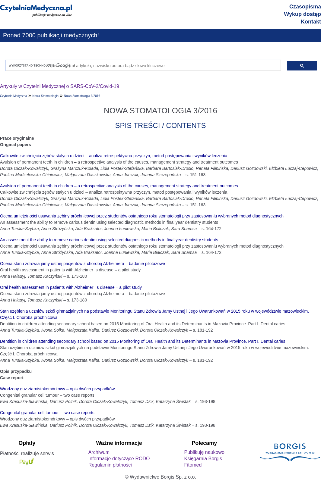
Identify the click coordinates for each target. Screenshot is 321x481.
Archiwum (99, 452)
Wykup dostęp (302, 14)
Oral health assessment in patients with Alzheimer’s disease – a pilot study (71, 287)
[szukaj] (142, 65)
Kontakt (311, 22)
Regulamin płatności (110, 464)
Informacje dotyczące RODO (119, 458)
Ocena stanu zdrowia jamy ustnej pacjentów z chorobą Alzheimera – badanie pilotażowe (82, 263)
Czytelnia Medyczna (13, 96)
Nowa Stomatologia (45, 96)
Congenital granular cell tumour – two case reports (47, 412)
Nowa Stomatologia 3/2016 (82, 96)
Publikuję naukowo (204, 452)
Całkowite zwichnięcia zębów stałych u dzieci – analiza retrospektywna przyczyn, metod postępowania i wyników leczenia (113, 155)
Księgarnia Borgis (203, 458)
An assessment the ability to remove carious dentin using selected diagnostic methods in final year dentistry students (109, 239)
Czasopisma (305, 7)
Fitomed (193, 464)
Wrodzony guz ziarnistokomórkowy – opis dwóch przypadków (57, 388)
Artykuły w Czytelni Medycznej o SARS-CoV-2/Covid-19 (59, 86)
